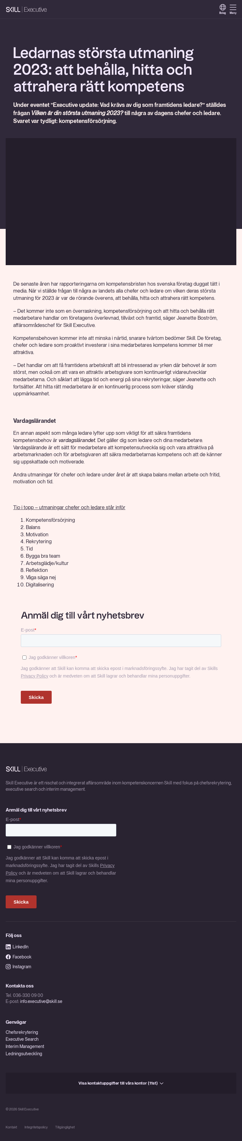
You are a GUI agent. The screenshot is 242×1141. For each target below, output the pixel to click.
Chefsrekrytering (22, 1032)
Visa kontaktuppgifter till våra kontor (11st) (121, 1083)
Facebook (19, 957)
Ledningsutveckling (24, 1053)
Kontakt (11, 1127)
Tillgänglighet (65, 1127)
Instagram (18, 966)
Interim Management (25, 1046)
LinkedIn (17, 947)
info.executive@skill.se (41, 1001)
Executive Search (22, 1039)
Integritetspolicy (36, 1127)
